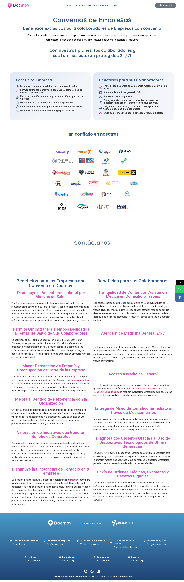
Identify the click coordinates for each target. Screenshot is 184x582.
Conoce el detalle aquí (125, 547)
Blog (115, 5)
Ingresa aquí (34, 560)
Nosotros (80, 5)
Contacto (105, 5)
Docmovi (74, 479)
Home (70, 5)
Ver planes (19, 544)
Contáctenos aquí (89, 544)
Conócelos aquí (55, 544)
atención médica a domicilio (34, 446)
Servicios (92, 5)
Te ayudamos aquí (156, 544)
